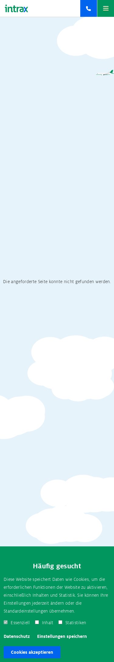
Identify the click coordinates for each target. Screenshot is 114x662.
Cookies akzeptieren (32, 652)
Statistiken (75, 622)
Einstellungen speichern (62, 636)
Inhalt (48, 622)
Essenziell (20, 622)
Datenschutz (17, 636)
